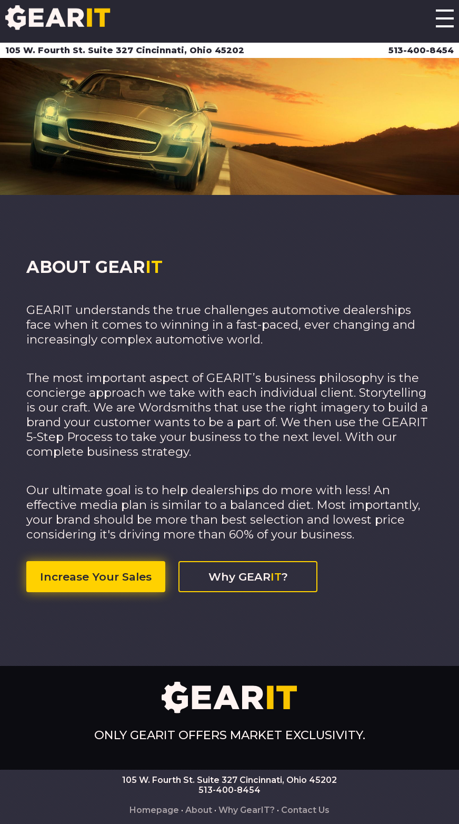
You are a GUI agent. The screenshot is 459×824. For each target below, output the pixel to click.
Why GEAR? (248, 576)
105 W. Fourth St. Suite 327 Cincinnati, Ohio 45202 (124, 50)
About (198, 810)
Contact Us (305, 810)
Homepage (154, 810)
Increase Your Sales (96, 576)
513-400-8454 (421, 50)
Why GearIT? (246, 810)
